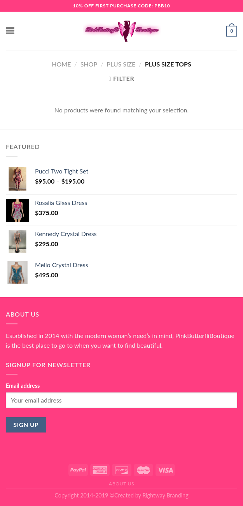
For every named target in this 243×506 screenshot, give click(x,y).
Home (61, 64)
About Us (122, 484)
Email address (23, 385)
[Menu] (10, 30)
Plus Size (121, 64)
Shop (88, 64)
